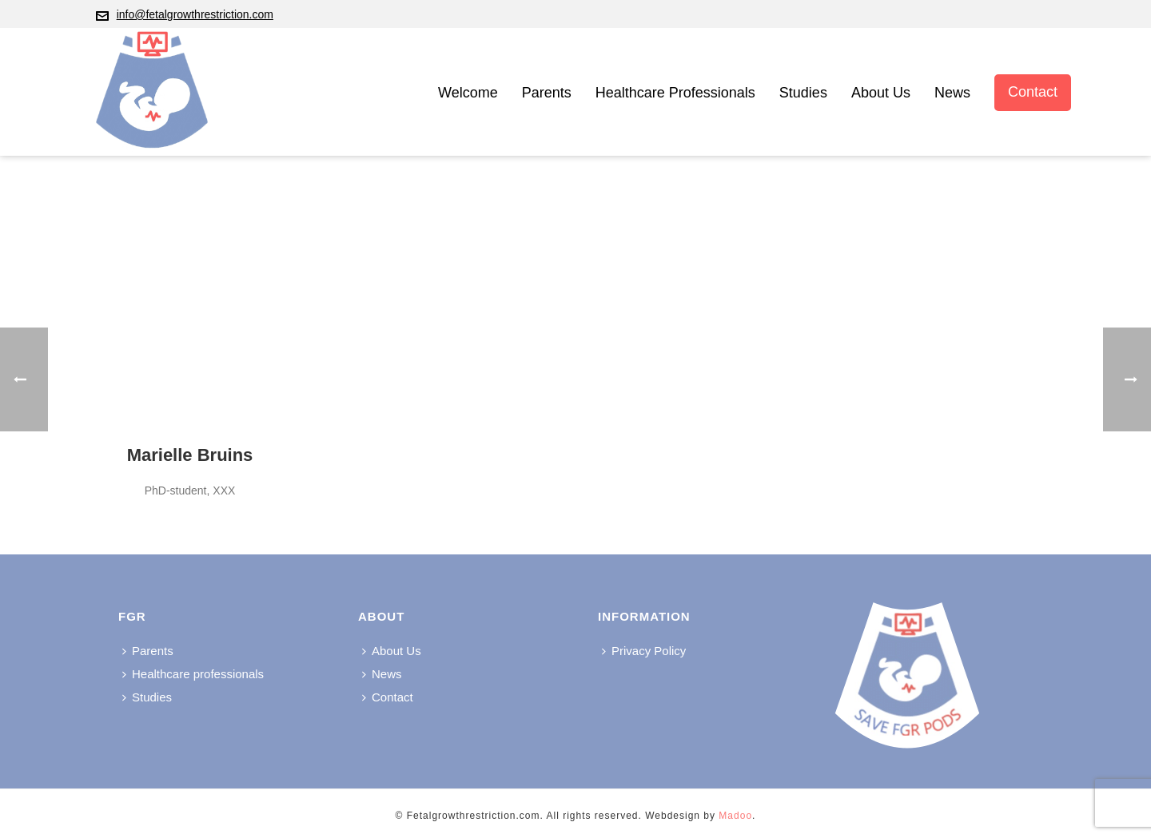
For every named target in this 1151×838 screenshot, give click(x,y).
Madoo (735, 815)
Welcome (468, 93)
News (952, 93)
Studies (803, 93)
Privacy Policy (644, 650)
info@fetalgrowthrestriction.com (195, 14)
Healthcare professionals (675, 93)
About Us (880, 93)
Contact (1032, 92)
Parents (547, 93)
